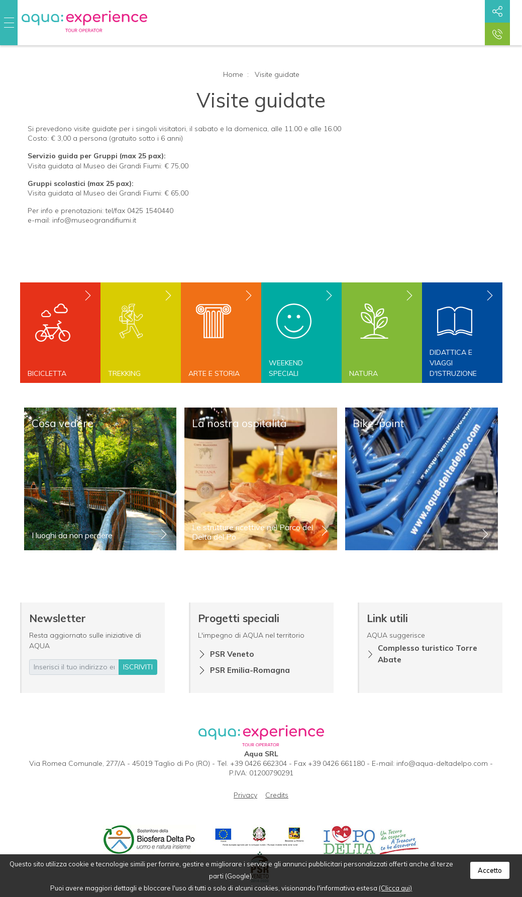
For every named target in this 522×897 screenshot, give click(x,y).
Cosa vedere (62, 423)
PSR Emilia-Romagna (250, 670)
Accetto (490, 870)
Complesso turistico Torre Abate (427, 653)
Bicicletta (47, 373)
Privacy (245, 795)
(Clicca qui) (395, 888)
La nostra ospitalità (239, 423)
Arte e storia (214, 373)
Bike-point (378, 423)
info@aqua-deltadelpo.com (442, 763)
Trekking (124, 373)
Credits (276, 795)
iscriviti (138, 666)
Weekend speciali (286, 368)
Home (233, 74)
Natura (363, 373)
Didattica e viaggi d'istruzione (453, 363)
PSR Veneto (232, 654)
